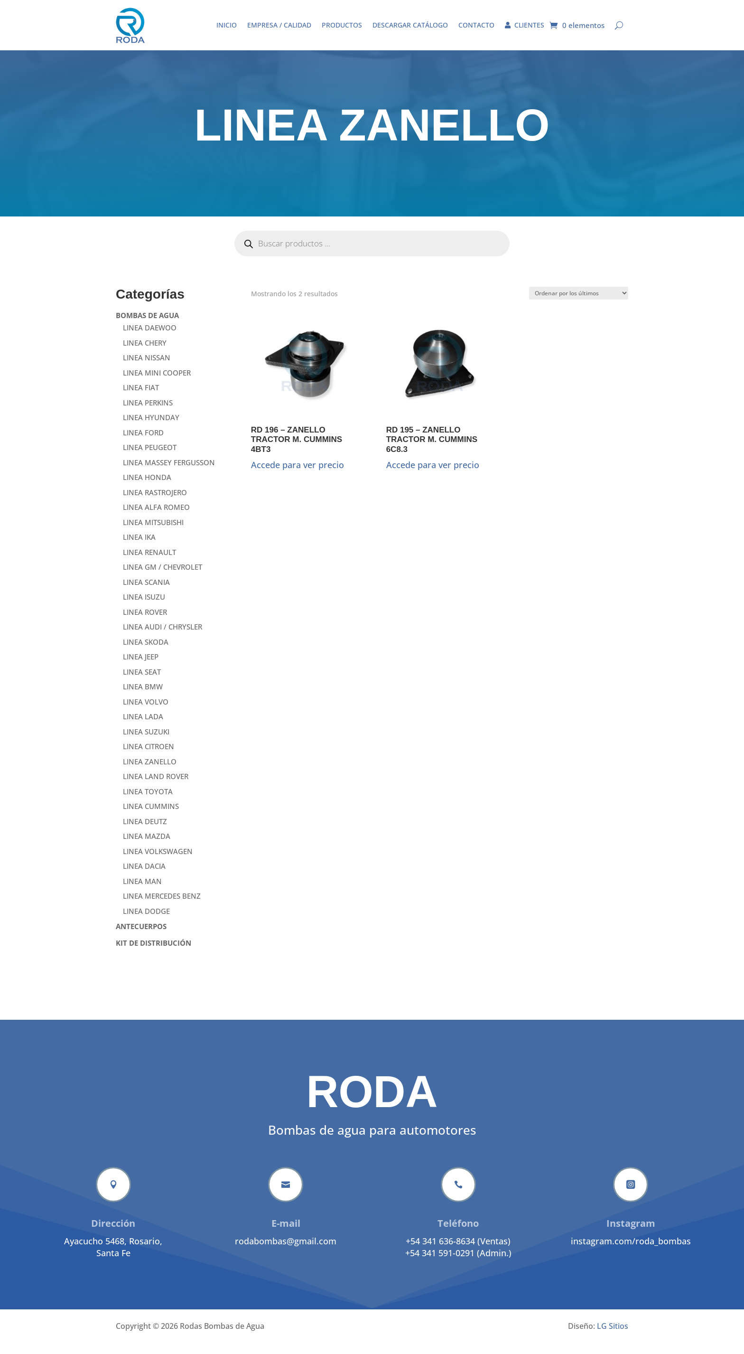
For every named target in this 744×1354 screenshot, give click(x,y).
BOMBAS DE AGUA (147, 326)
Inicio (226, 24)
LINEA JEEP (140, 668)
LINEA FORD (143, 444)
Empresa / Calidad (279, 24)
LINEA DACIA (144, 877)
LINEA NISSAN (146, 369)
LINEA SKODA (145, 653)
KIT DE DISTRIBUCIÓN (153, 954)
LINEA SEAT (142, 683)
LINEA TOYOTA (148, 803)
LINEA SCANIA (146, 593)
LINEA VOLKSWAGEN (158, 862)
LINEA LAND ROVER (155, 787)
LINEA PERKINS (148, 414)
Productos (342, 24)
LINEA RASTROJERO (155, 503)
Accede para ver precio (297, 476)
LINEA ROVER (145, 623)
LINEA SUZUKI (146, 743)
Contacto (476, 24)
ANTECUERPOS (141, 937)
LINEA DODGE (146, 922)
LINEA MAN (142, 892)
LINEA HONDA (147, 488)
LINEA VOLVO (145, 713)
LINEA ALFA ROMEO (156, 518)
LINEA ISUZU (144, 608)
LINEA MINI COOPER (157, 384)
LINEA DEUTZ (145, 832)
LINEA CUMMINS (151, 817)
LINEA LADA (143, 728)
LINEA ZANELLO (150, 773)
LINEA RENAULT (149, 563)
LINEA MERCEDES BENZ (162, 907)
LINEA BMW (143, 698)
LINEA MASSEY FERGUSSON (169, 474)
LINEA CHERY (145, 354)
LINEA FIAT (141, 399)
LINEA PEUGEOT (150, 458)
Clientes (524, 24)
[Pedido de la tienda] (578, 304)
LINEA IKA (139, 548)
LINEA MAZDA (146, 847)
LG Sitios (612, 1337)
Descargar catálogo (410, 24)
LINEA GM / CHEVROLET (162, 578)
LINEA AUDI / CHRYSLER (162, 638)
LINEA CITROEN (148, 757)
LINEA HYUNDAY (151, 428)
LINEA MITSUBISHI (153, 533)
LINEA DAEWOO (150, 339)
